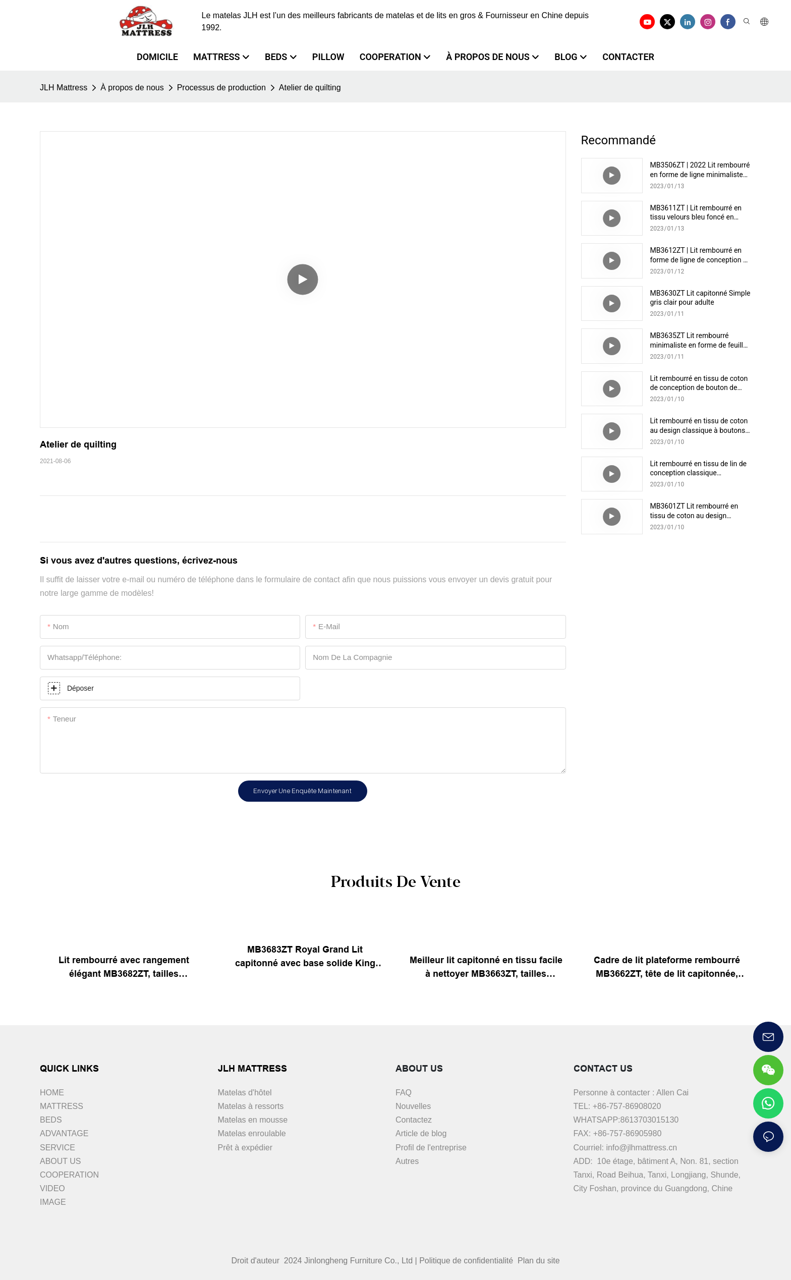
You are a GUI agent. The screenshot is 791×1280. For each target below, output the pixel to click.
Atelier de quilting (310, 87)
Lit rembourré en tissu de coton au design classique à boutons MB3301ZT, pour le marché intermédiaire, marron (699, 425)
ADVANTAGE (64, 1133)
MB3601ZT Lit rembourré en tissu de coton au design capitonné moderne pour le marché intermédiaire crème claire (694, 511)
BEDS (51, 1120)
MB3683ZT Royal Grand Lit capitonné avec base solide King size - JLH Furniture (305, 957)
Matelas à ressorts (251, 1106)
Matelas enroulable (252, 1133)
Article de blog (421, 1133)
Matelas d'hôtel (245, 1092)
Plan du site (538, 1260)
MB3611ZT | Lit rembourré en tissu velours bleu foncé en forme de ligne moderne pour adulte (696, 212)
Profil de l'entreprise (431, 1147)
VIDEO (52, 1188)
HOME (52, 1092)
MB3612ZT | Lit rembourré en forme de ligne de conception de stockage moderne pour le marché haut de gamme (700, 255)
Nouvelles (413, 1106)
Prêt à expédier (245, 1147)
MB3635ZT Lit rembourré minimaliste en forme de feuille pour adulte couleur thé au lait (698, 340)
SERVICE (57, 1147)
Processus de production (221, 87)
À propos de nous (131, 87)
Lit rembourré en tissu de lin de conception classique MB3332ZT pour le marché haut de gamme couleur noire (700, 468)
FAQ (404, 1092)
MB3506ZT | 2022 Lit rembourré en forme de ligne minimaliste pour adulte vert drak (700, 170)
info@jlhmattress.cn (641, 1147)
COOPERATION (69, 1175)
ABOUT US (60, 1161)
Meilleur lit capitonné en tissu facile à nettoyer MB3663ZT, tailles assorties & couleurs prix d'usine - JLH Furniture (486, 968)
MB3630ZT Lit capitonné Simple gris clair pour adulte (700, 297)
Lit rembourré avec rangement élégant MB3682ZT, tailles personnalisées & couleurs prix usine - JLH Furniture (123, 968)
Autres (407, 1161)
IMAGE (53, 1202)
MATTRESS (61, 1106)
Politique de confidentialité (467, 1260)
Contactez (414, 1120)
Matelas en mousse (253, 1120)
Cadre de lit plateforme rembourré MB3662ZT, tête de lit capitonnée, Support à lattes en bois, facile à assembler (667, 968)
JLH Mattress (63, 87)
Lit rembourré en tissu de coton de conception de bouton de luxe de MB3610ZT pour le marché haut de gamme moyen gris (699, 383)
